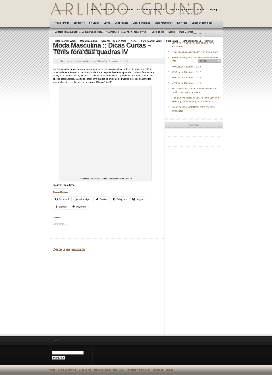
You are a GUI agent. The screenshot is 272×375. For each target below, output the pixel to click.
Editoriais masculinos (66, 32)
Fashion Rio (113, 32)
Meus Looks (127, 9)
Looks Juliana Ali (109, 9)
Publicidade (172, 41)
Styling (213, 9)
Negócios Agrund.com (181, 9)
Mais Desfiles (186, 32)
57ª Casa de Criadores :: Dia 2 (186, 77)
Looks (171, 32)
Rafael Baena (66, 61)
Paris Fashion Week (151, 41)
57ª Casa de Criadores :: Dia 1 (186, 83)
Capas (107, 23)
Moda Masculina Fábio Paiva (151, 9)
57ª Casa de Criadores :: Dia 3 (186, 72)
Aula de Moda (62, 23)
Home (94, 9)
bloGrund (94, 23)
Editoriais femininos (202, 23)
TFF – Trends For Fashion (85, 50)
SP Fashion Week (192, 41)
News (133, 41)
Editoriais (182, 23)
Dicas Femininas (141, 23)
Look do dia (158, 32)
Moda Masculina (88, 41)
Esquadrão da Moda (92, 32)
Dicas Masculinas (164, 23)
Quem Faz (201, 9)
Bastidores (79, 23)
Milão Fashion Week (65, 41)
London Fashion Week (135, 32)
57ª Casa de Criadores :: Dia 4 (186, 66)
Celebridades (121, 23)
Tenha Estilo (61, 50)
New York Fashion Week (113, 41)
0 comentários (115, 61)
